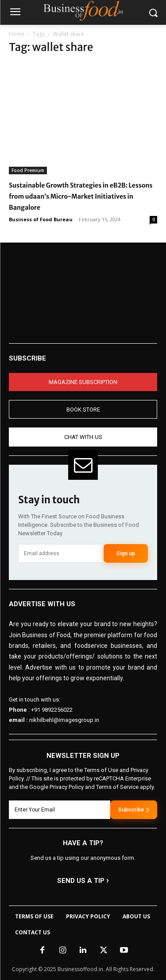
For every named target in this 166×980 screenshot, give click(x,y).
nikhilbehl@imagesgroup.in (64, 720)
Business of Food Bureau (41, 219)
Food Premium (28, 170)
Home (16, 34)
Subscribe (133, 809)
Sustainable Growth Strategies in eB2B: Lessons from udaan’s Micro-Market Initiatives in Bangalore (81, 196)
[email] (61, 553)
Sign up (125, 553)
